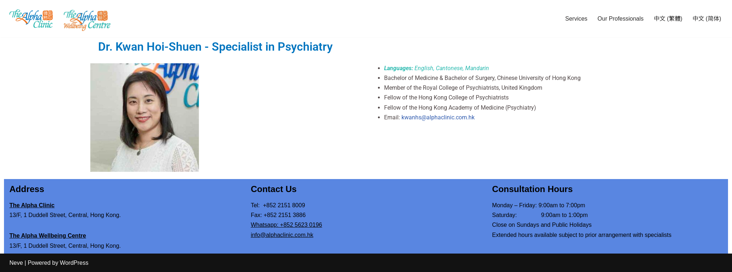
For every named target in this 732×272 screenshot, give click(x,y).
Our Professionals (621, 19)
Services (576, 19)
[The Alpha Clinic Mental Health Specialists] (31, 18)
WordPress (74, 263)
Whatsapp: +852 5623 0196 (286, 225)
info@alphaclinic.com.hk (282, 235)
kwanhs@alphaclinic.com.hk (460, 117)
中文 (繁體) (668, 19)
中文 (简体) (707, 19)
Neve (16, 263)
